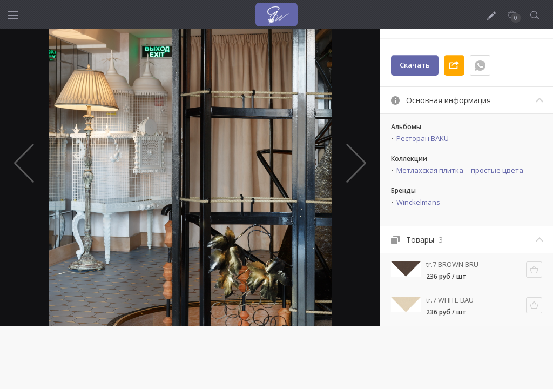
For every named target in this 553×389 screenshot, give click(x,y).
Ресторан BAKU (422, 138)
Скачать (415, 65)
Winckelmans (418, 202)
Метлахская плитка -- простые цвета (459, 170)
